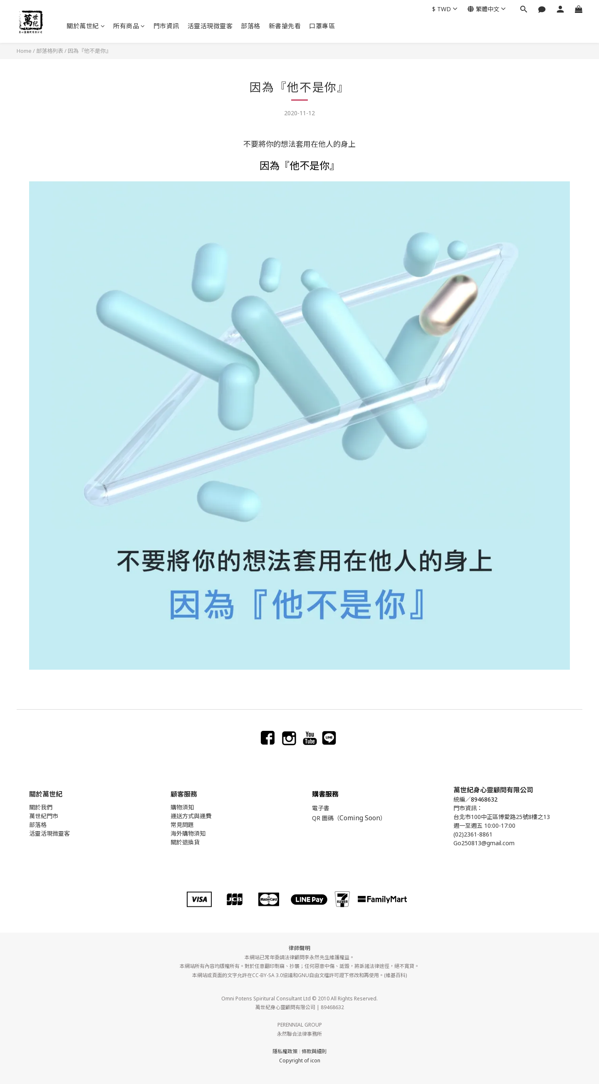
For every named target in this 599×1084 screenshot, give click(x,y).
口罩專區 (322, 26)
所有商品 (129, 26)
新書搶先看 (285, 26)
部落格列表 (49, 50)
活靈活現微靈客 (210, 26)
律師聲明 (299, 948)
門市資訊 (166, 26)
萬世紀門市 (43, 816)
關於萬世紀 (86, 26)
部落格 (250, 26)
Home (24, 50)
